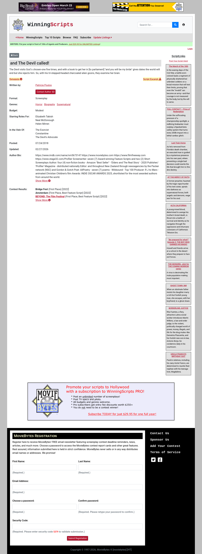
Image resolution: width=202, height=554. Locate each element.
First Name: (18, 461)
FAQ (75, 37)
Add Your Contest (165, 446)
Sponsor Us (159, 439)
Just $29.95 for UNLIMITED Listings (84, 44)
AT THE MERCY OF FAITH (178, 177)
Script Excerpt (152, 79)
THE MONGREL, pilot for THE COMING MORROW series (178, 266)
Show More (43, 180)
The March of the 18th (178, 66)
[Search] (155, 25)
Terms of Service (165, 452)
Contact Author (45, 92)
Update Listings (102, 37)
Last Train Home (178, 143)
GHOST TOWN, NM (178, 285)
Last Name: (84, 461)
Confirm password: (88, 500)
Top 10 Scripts (52, 37)
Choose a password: (23, 500)
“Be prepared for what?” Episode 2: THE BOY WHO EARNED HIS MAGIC (178, 242)
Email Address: (20, 481)
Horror (38, 104)
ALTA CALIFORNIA (178, 205)
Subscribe (85, 37)
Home (20, 37)
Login (190, 49)
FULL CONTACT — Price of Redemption (178, 110)
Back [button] (14, 55)
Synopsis (15, 79)
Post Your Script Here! (178, 61)
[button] (183, 25)
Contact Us (159, 433)
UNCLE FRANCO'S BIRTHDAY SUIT (178, 355)
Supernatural (64, 104)
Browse (67, 37)
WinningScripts (34, 37)
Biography (49, 104)
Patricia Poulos (43, 85)
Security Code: (20, 520)
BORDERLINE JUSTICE (178, 308)
